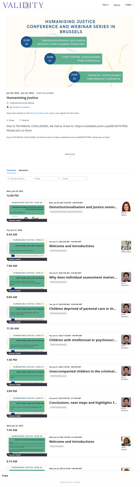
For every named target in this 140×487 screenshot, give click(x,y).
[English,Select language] (130, 4)
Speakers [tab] (23, 170)
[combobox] (45, 178)
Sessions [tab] (11, 170)
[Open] (58, 179)
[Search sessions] (21, 178)
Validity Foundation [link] (21, 107)
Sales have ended (70, 482)
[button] (24, 120)
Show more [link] (70, 155)
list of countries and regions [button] (42, 113)
